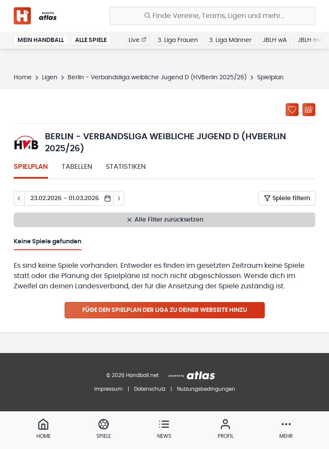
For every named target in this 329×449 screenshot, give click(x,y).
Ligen (49, 78)
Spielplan (31, 166)
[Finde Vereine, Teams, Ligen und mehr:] (212, 16)
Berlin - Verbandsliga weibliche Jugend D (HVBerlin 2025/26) (157, 78)
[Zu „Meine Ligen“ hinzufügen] (292, 109)
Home (23, 78)
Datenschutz (149, 389)
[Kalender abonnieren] (308, 109)
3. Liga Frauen (178, 40)
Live (138, 40)
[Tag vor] (119, 198)
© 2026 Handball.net (132, 375)
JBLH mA (310, 40)
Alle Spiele (91, 40)
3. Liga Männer (230, 40)
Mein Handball (41, 40)
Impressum (108, 389)
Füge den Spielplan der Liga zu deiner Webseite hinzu (164, 310)
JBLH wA (275, 40)
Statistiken (126, 166)
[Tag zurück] (19, 198)
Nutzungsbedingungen (206, 389)
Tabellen (77, 166)
